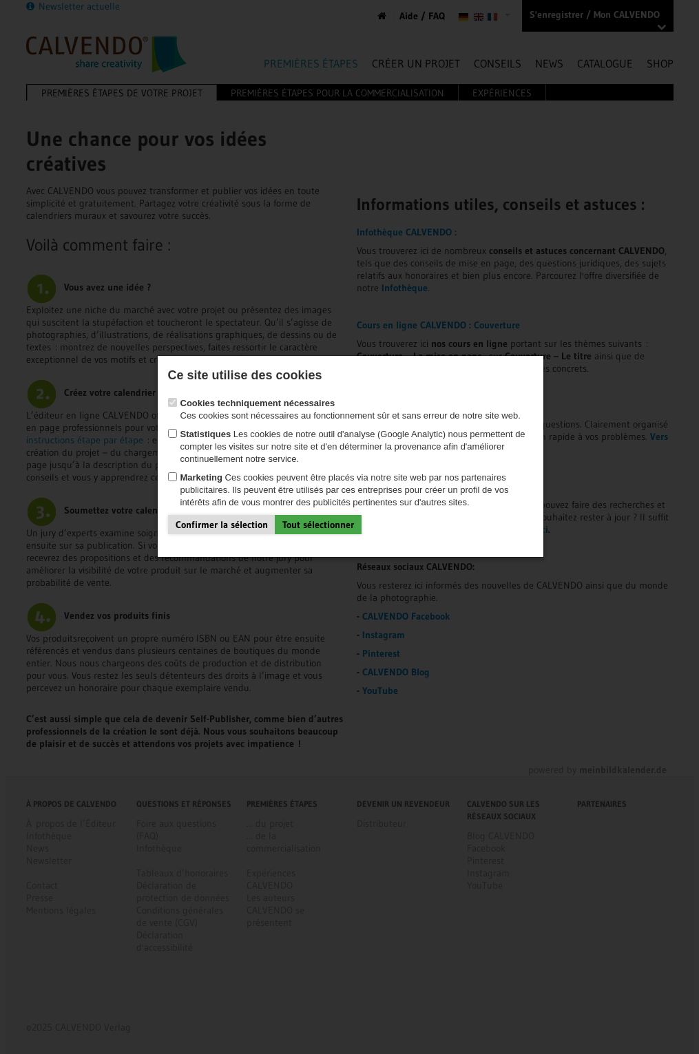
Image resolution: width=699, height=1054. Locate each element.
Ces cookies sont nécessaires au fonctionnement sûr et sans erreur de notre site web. (344, 409)
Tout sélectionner (318, 524)
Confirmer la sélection (222, 524)
